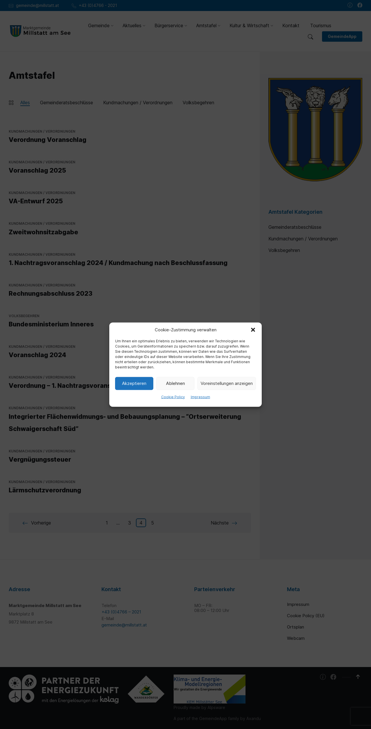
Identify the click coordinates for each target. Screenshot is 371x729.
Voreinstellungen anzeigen (227, 383)
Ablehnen (175, 383)
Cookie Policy (173, 396)
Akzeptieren (134, 383)
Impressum (200, 396)
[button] (253, 329)
